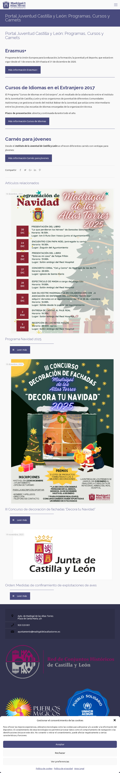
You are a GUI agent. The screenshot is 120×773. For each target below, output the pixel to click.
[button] (115, 720)
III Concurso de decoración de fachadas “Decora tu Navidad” (50, 509)
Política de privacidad (63, 769)
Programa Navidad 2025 (23, 339)
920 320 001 (24, 625)
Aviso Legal (79, 769)
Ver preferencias (60, 761)
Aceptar (60, 744)
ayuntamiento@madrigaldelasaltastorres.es (39, 631)
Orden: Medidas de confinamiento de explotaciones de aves (51, 585)
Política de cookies (44, 769)
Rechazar (60, 753)
